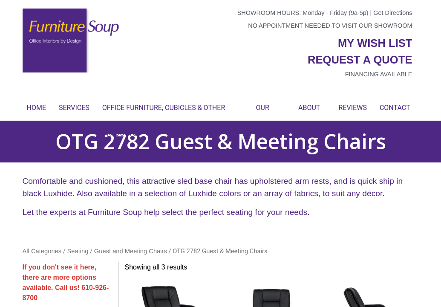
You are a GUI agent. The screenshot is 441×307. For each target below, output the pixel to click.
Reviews (353, 108)
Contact (395, 108)
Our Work (265, 112)
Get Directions (392, 12)
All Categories (42, 251)
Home (36, 108)
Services (74, 108)
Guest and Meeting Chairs (130, 251)
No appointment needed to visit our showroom (330, 25)
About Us (309, 112)
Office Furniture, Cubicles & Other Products (163, 112)
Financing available (378, 74)
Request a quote (360, 60)
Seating (78, 251)
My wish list (375, 43)
